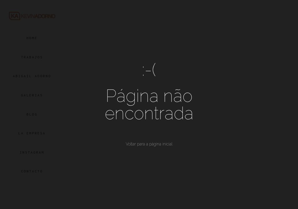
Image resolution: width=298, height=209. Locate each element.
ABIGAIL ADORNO (32, 76)
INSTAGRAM (32, 152)
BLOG (32, 114)
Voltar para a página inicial (149, 144)
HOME (32, 38)
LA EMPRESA (32, 133)
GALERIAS (32, 95)
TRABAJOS (32, 57)
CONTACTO (32, 171)
